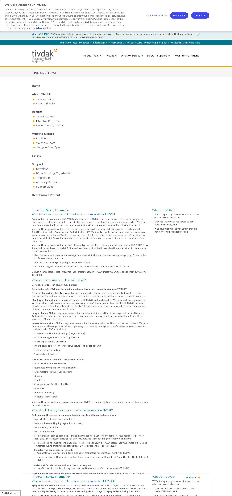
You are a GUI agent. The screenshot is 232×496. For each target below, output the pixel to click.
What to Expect (130, 55)
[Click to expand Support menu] (169, 56)
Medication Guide (133, 42)
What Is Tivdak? (45, 103)
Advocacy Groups (46, 182)
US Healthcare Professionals (185, 42)
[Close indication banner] (198, 34)
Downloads (42, 169)
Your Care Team (45, 143)
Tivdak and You (45, 99)
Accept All (200, 15)
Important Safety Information (107, 42)
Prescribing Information (156, 42)
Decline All (179, 15)
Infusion (41, 138)
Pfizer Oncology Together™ (53, 173)
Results (109, 55)
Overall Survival (45, 116)
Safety (150, 55)
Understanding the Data (50, 125)
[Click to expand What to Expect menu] (142, 56)
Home (36, 86)
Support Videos (45, 186)
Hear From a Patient (186, 55)
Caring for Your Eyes (48, 147)
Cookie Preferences (10, 493)
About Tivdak (91, 55)
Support (162, 55)
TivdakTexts (43, 177)
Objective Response (48, 121)
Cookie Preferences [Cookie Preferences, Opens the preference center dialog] (156, 15)
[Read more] (192, 479)
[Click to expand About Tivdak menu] (101, 56)
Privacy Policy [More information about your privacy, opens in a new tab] (43, 28)
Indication (84, 42)
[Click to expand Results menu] (116, 56)
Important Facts (68, 42)
